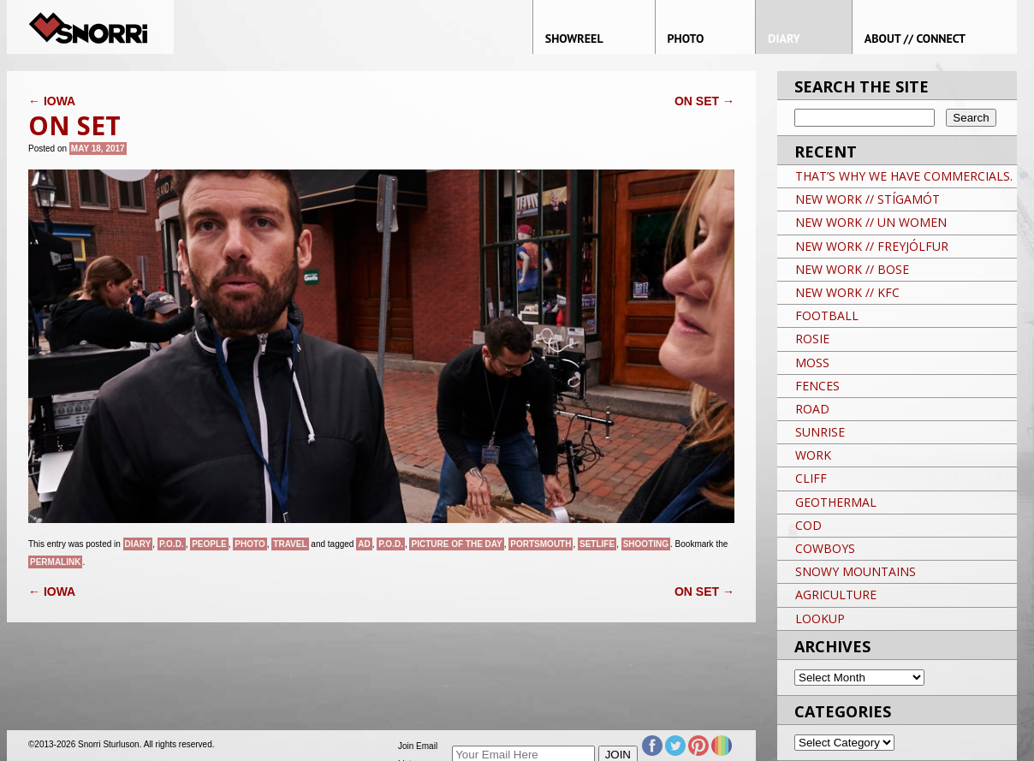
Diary (138, 544)
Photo (249, 544)
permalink (55, 562)
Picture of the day (456, 544)
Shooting (646, 544)
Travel (289, 544)
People (209, 544)
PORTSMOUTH (540, 544)
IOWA (51, 101)
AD (364, 544)
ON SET (704, 101)
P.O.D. (171, 544)
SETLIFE (597, 544)
